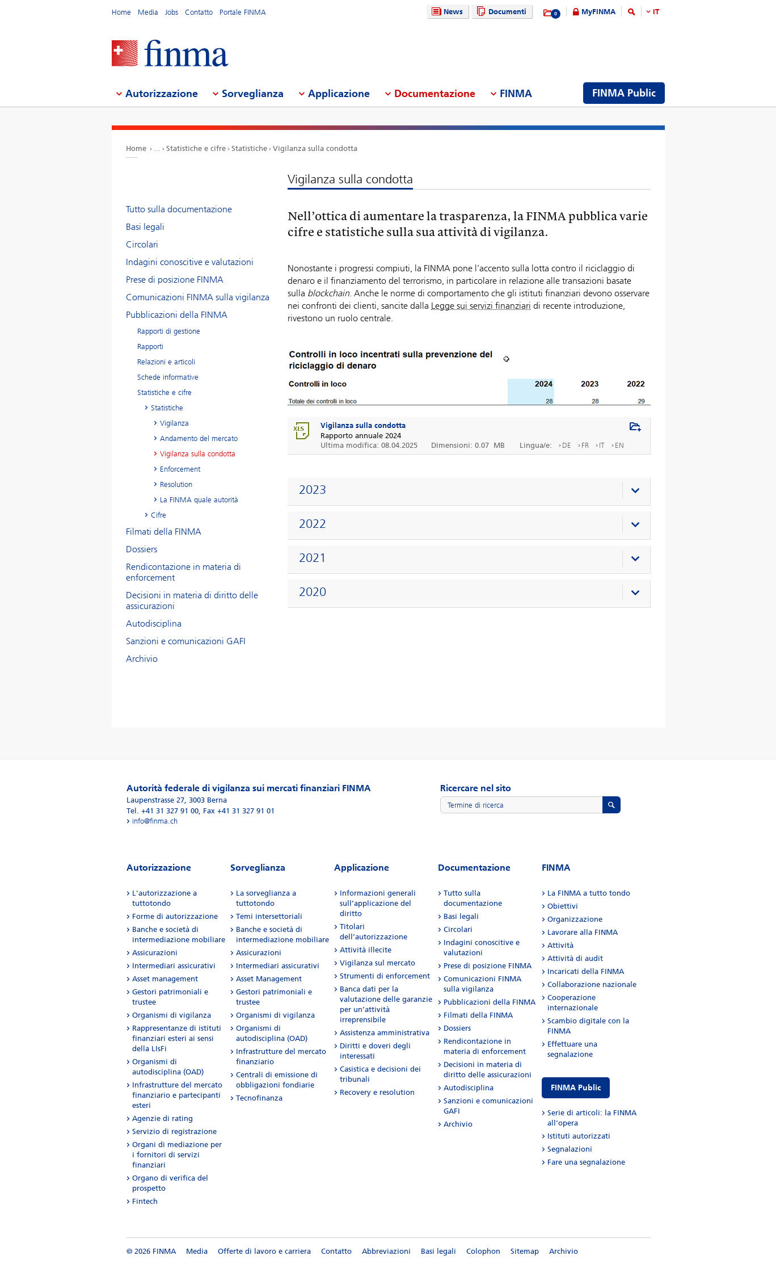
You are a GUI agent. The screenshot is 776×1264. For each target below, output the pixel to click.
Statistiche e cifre (196, 148)
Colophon (483, 1251)
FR (585, 445)
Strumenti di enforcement (385, 976)
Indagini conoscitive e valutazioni (190, 262)
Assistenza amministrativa (384, 1032)
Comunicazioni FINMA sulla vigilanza (197, 297)
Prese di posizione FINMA (174, 279)
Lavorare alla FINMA (582, 932)
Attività (560, 945)
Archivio (142, 658)
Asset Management (269, 979)
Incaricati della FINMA (585, 971)
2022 (312, 523)
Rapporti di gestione (168, 331)
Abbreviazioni (386, 1251)
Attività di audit (575, 958)
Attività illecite (365, 950)
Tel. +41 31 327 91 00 (162, 811)
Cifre (158, 515)
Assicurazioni (155, 952)
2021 (312, 558)
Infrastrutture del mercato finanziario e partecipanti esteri (177, 1095)
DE (566, 445)
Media (148, 12)
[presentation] (471, 491)
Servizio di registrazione (174, 1131)
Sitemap (525, 1251)
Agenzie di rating (162, 1118)
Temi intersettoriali (269, 916)
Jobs (171, 12)
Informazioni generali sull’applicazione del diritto (378, 903)
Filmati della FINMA (163, 531)
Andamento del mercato (199, 438)
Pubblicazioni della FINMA (176, 314)
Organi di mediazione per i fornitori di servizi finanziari (177, 1154)
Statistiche (249, 148)
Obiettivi (562, 906)
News (446, 11)
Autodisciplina (154, 623)
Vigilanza (174, 423)
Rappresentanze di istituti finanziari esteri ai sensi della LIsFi (176, 1038)
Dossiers (141, 549)
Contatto (199, 12)
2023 (312, 489)
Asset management (165, 979)
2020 (312, 592)
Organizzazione (574, 919)
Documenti (500, 11)
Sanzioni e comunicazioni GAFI (186, 641)
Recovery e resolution (377, 1092)
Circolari (142, 244)
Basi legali (145, 226)
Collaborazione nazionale (591, 984)
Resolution (176, 484)
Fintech (145, 1201)
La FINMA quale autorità (199, 499)
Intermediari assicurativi (174, 965)
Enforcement (180, 469)
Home (121, 12)
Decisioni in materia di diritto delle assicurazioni (192, 600)
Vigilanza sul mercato (377, 963)
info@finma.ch (155, 821)
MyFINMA (598, 11)
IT (656, 11)
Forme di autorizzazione (175, 916)
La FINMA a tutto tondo (588, 893)
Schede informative (168, 377)
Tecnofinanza (259, 1098)
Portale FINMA (243, 12)
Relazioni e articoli (166, 362)
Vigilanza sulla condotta (315, 148)
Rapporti (150, 346)
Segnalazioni (569, 1149)
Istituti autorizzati (578, 1136)
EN (619, 445)
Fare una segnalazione (586, 1162)
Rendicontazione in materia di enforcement (183, 572)
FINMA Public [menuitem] (624, 93)
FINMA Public (576, 1088)
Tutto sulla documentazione (179, 209)
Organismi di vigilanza (171, 1015)
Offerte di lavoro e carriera (264, 1251)
